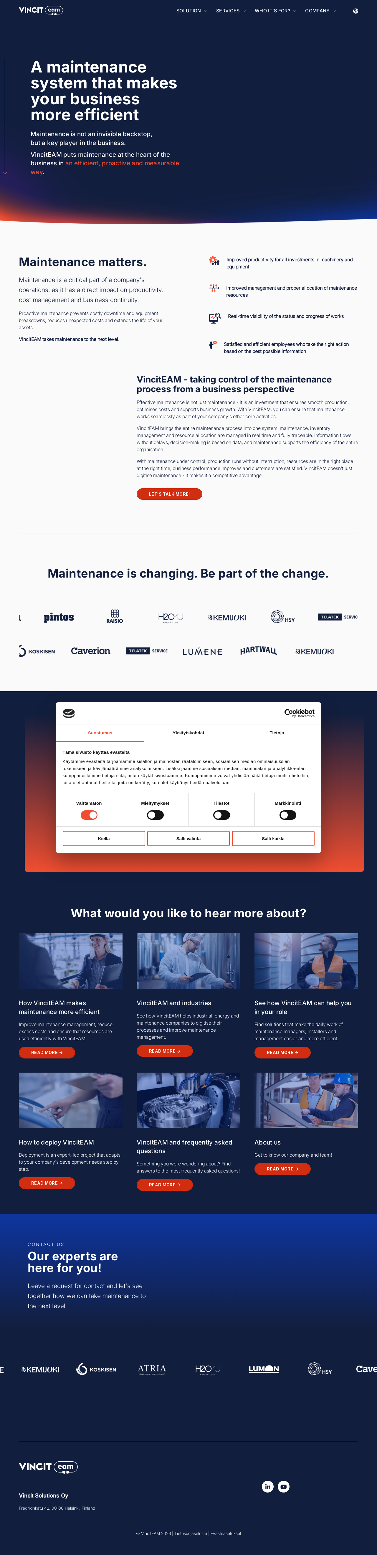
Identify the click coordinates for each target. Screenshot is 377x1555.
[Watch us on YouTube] (284, 1487)
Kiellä (104, 838)
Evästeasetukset (226, 1533)
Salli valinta (188, 838)
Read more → (47, 1052)
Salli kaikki (273, 838)
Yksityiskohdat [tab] (188, 732)
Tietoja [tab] (277, 732)
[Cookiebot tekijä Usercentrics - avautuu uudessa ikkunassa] (289, 713)
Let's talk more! (169, 494)
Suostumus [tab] (100, 732)
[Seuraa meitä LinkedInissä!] (268, 1487)
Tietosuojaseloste (190, 1533)
